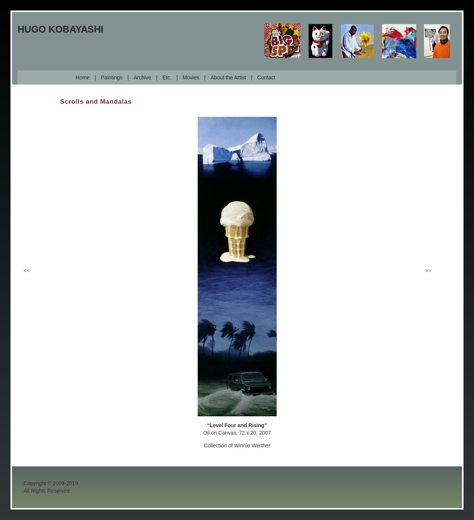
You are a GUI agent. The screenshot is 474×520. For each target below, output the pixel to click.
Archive (142, 77)
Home (82, 77)
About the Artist (228, 77)
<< (27, 271)
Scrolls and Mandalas (96, 101)
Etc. (166, 77)
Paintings (111, 77)
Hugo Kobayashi (60, 29)
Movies (191, 77)
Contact (266, 77)
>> (428, 271)
